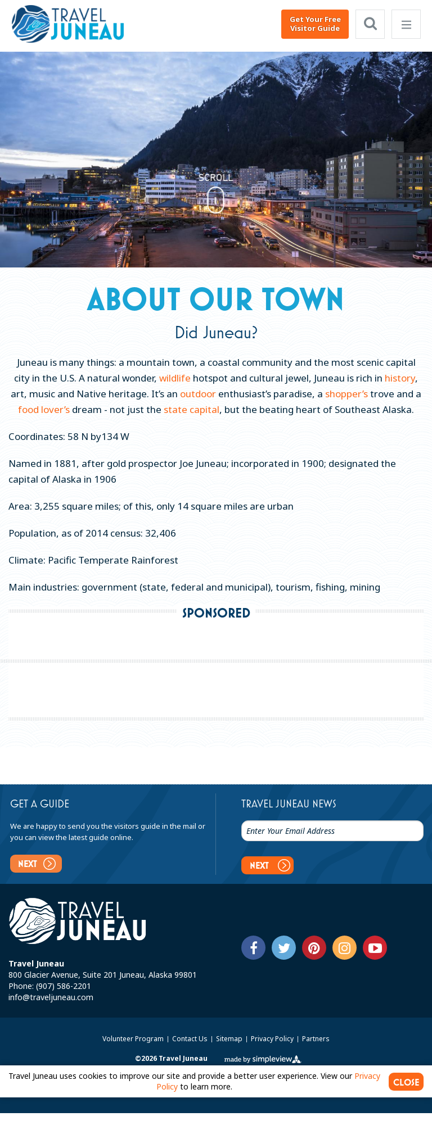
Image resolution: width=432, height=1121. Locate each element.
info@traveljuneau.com (50, 997)
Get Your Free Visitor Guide (315, 23)
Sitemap (230, 1038)
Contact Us (190, 1038)
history (400, 377)
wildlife (175, 377)
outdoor (198, 393)
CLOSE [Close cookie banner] (406, 1082)
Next (37, 863)
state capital (191, 409)
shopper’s (346, 393)
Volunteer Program (133, 1038)
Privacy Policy (273, 1038)
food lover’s (44, 409)
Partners (316, 1038)
